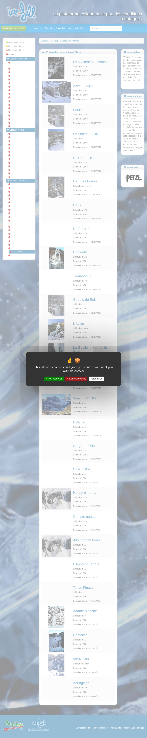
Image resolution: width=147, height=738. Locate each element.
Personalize (96, 378)
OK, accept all (54, 378)
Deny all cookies (76, 378)
